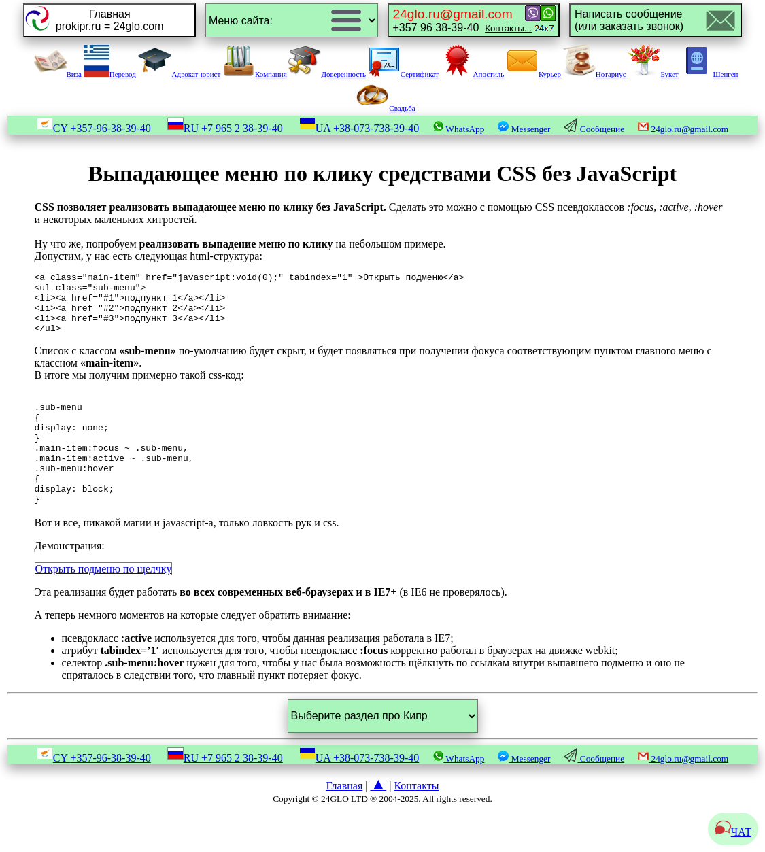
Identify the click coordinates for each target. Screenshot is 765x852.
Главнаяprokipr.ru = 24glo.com (110, 20)
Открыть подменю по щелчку (103, 605)
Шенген (709, 74)
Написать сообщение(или (629, 20)
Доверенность (327, 74)
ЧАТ (733, 832)
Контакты (416, 822)
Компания (254, 74)
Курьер (533, 74)
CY (94, 128)
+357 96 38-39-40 (462, 20)
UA (359, 128)
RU (225, 128)
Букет (653, 74)
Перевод (110, 74)
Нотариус (594, 74)
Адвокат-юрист (179, 74)
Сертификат (403, 74)
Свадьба (385, 108)
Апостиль (473, 74)
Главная (344, 822)
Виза (58, 74)
